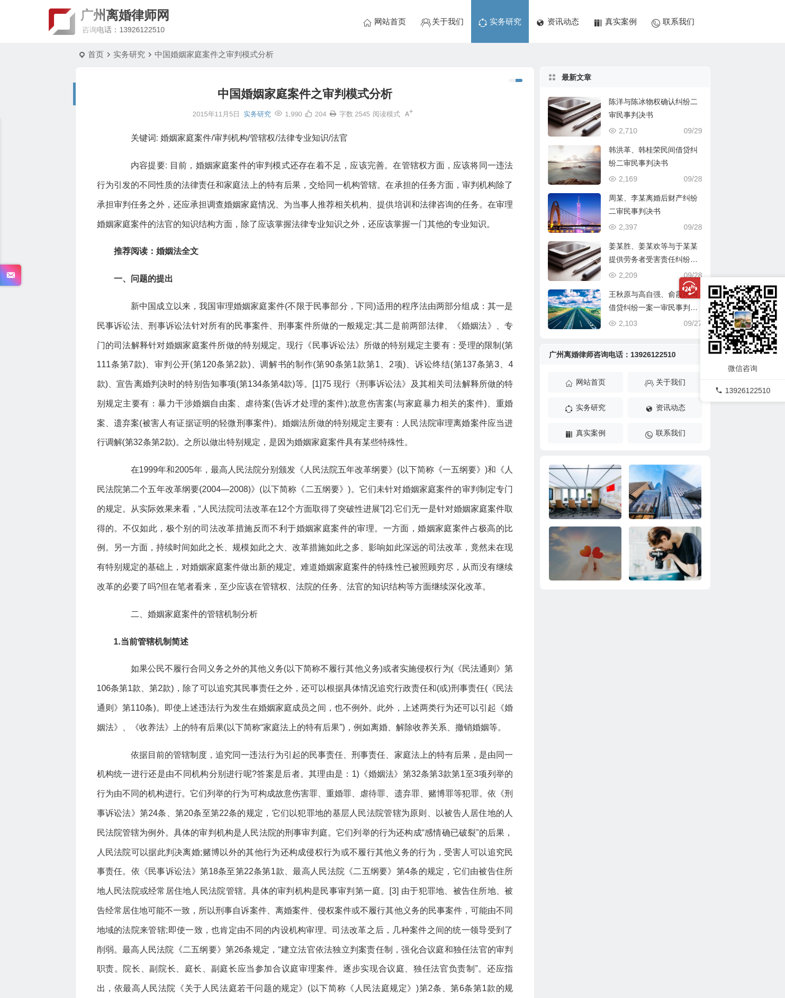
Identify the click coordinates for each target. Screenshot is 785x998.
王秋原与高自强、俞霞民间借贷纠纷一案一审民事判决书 (653, 307)
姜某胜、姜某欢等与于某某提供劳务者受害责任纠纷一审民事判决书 (653, 259)
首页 (96, 54)
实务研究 (129, 54)
